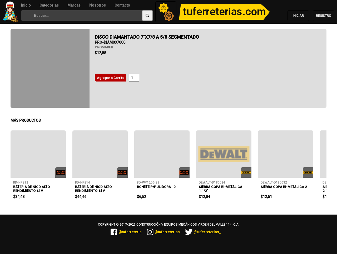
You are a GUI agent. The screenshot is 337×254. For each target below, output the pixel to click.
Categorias (49, 5)
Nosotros (97, 5)
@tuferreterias (163, 232)
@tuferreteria (126, 232)
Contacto (122, 5)
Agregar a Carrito (110, 78)
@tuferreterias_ (203, 232)
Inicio (26, 5)
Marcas (74, 5)
